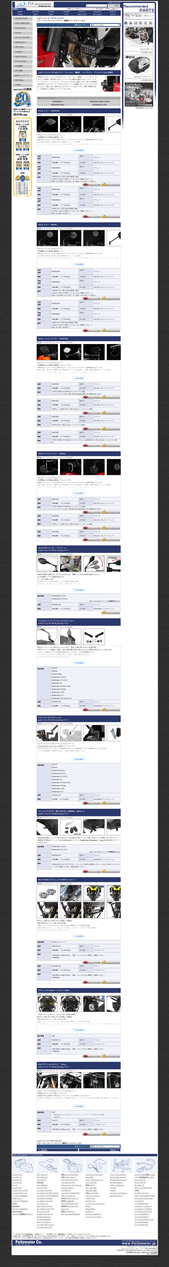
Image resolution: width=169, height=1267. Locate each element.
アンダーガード (140, 1182)
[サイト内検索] (96, 5)
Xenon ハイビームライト (70, 1198)
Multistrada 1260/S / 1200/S (99, 101)
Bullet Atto (84, 840)
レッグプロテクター (141, 1225)
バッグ (14, 1185)
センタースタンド (116, 1182)
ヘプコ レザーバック (19, 1193)
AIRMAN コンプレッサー (70, 1206)
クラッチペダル (91, 1190)
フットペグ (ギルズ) (141, 1214)
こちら (113, 9)
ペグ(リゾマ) (90, 1198)
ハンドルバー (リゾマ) (44, 1201)
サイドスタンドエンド (118, 1177)
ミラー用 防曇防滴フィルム (144, 1177)
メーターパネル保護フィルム (144, 1175)
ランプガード (66, 1190)
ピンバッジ (65, 1209)
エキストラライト (67, 1188)
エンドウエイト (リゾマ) (45, 1209)
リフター (113, 1188)
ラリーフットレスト (93, 1196)
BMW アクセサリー (68, 1211)
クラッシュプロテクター (143, 1188)
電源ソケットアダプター (70, 1175)
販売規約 (126, 14)
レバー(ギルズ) (42, 1185)
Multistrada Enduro (57, 104)
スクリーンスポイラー (93, 1214)
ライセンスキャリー (44, 1217)
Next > (143, 1149)
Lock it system (17, 1211)
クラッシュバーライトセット (71, 1185)
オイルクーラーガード (44, 1214)
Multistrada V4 (58, 101)
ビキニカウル (90, 1209)
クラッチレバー (42, 1175)
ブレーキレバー (42, 1177)
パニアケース (17, 1175)
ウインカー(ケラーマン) (69, 1180)
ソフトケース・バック (20, 1190)
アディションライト (68, 1196)
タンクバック (17, 1188)
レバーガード (41, 1180)
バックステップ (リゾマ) (143, 1211)
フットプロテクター (141, 1222)
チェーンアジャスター (118, 1175)
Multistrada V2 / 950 (100, 104)
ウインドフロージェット (94, 1180)
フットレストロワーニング (143, 1219)
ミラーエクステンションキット (48, 746)
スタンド (113, 1190)
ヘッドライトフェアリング (95, 1204)
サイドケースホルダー (20, 1209)
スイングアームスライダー (143, 1198)
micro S (102, 840)
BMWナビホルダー (67, 1201)
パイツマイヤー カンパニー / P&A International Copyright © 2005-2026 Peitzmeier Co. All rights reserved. (137, 1249)
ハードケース (17, 1182)
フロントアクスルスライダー (144, 1196)
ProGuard (40, 1182)
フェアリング (90, 1201)
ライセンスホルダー (44, 1219)
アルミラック (17, 1198)
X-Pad (136, 1190)
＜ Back (42, 1149)
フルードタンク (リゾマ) (69, 1204)
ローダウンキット (116, 1196)
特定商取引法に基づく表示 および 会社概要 (141, 1252)
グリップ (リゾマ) (43, 1211)
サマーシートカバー (44, 1222)
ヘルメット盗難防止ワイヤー (22, 1214)
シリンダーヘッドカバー (143, 1206)
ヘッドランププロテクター (70, 1193)
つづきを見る (78, 150)
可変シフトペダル (92, 1193)
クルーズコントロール (44, 1206)
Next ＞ (114, 1149)
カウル (88, 1206)
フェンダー (89, 1177)
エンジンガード (140, 1180)
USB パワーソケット (68, 1177)
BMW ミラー (90, 1185)
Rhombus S (94, 840)
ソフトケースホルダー (20, 1201)
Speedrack (16, 1206)
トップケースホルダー (20, 1196)
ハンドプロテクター (141, 1204)
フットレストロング (141, 1217)
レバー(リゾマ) (42, 1188)
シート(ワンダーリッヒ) (45, 1225)
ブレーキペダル (91, 1188)
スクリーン (89, 1211)
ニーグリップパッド (141, 1193)
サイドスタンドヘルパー (118, 1180)
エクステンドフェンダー (94, 1175)
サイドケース (17, 1180)
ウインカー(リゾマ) (68, 1182)
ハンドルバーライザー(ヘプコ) (47, 1193)
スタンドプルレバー (117, 1185)
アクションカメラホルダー (70, 1214)
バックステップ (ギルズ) (143, 1209)
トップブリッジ (42, 1204)
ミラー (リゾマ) (91, 1182)
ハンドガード (139, 1201)
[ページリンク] (105, 25)
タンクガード (139, 1185)
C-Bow (14, 1204)
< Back (131, 1149)
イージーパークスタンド (118, 1193)
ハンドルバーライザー (44, 1190)
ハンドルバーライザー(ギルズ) (47, 1196)
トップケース (17, 1177)
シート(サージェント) (44, 1227)
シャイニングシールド (93, 1217)
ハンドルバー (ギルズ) (44, 1198)
